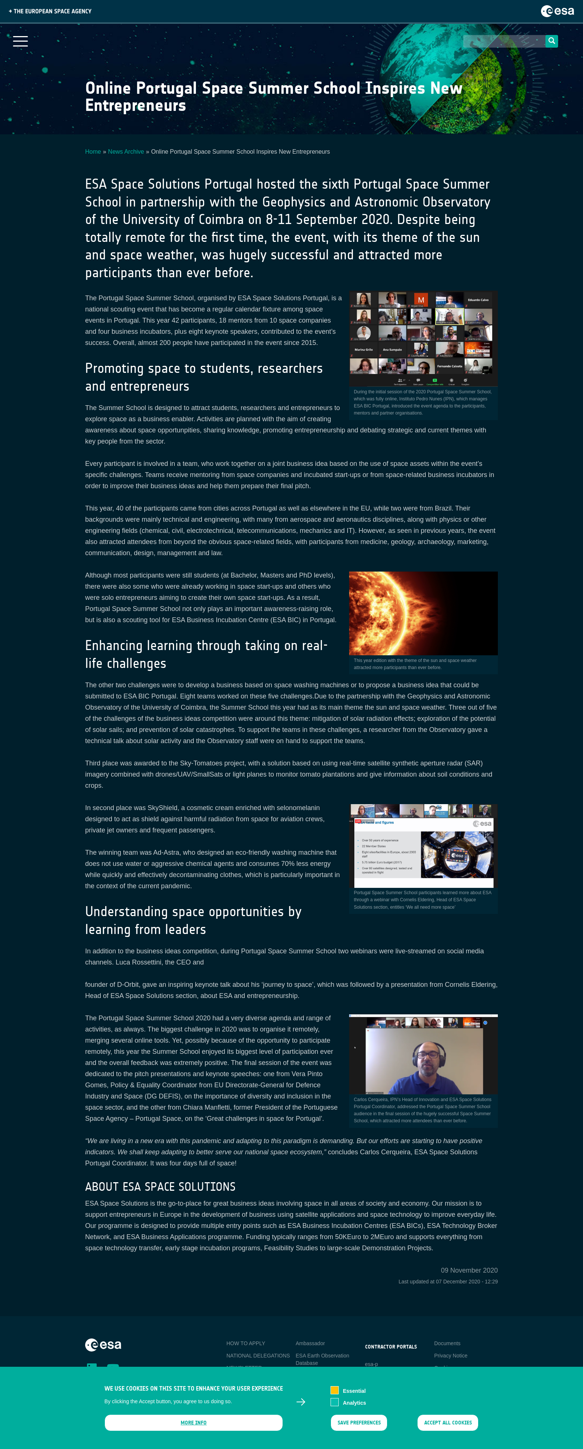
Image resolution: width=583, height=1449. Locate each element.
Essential (354, 1396)
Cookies (443, 1368)
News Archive (126, 151)
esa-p (371, 1364)
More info (194, 1427)
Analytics (354, 1408)
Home (93, 151)
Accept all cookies (448, 1427)
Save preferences (358, 1427)
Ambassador (310, 1343)
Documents (447, 1343)
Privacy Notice (450, 1356)
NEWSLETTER (244, 1368)
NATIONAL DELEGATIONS (258, 1356)
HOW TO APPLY (245, 1343)
